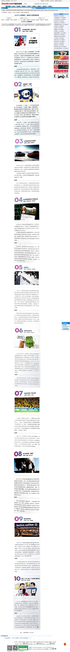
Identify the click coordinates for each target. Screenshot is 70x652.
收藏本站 (56, 0)
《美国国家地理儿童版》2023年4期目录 (61, 24)
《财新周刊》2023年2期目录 (59, 29)
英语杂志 (28, 10)
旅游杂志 (35, 10)
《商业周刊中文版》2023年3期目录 (60, 46)
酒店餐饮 (7, 10)
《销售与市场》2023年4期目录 (59, 41)
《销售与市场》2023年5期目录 (59, 22)
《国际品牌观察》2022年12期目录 (60, 32)
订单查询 (47, 0)
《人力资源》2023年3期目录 (59, 38)
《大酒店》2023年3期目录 (58, 27)
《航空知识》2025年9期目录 (59, 15)
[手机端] (25, 3)
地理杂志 (32, 10)
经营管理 (18, 10)
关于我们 (15, 642)
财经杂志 (21, 10)
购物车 (43, 0)
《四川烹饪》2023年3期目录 (59, 43)
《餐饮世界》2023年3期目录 (59, 44)
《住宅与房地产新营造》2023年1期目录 (61, 48)
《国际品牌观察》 (26, 632)
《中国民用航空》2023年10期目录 (60, 17)
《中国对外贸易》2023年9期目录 (59, 19)
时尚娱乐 (46, 10)
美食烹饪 (11, 10)
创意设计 (42, 10)
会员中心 (52, 0)
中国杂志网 (5, 12)
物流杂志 (52, 10)
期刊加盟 (23, 642)
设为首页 (60, 0)
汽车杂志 (39, 10)
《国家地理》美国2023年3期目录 (59, 36)
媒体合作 (35, 642)
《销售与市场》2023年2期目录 (59, 34)
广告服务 (19, 642)
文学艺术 (49, 10)
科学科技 (56, 10)
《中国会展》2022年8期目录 (59, 26)
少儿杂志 (25, 10)
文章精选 (9, 12)
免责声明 (38, 642)
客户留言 (42, 642)
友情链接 (46, 642)
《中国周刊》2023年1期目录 (59, 31)
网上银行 (31, 642)
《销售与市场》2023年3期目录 (59, 39)
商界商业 (14, 10)
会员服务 (27, 642)
